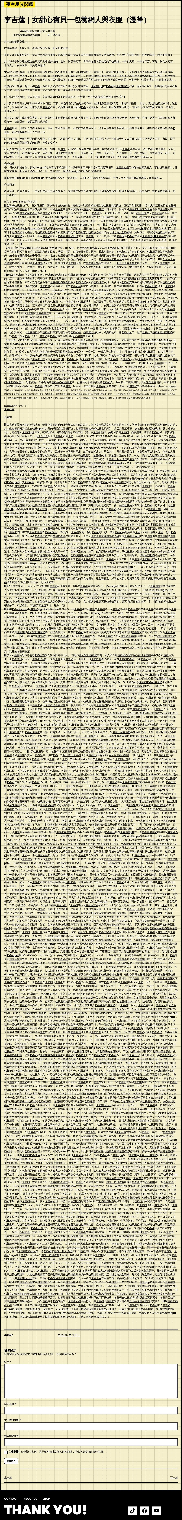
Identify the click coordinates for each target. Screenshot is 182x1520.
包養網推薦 (135, 209)
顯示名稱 (10, 1404)
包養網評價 (71, 236)
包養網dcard (29, 228)
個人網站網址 (12, 1436)
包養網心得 (92, 263)
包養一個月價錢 (118, 255)
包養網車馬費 (111, 205)
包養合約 (167, 282)
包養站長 (161, 236)
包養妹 (161, 232)
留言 (7, 1362)
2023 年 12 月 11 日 (69, 1335)
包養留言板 (33, 31)
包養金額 (42, 259)
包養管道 (167, 79)
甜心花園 (141, 213)
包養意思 (42, 228)
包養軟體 (17, 251)
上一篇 (8, 1477)
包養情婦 (60, 79)
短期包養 (147, 209)
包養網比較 (74, 275)
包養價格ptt (59, 217)
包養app (139, 301)
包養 (34, 35)
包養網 (16, 41)
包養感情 (99, 209)
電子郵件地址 (12, 1420)
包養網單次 (122, 86)
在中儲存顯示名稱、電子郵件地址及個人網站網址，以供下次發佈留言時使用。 (56, 1451)
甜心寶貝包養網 (157, 228)
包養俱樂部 (121, 240)
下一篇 (174, 1477)
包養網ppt (97, 86)
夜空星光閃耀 (19, 4)
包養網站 (25, 213)
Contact (11, 1499)
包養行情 (45, 55)
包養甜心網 (156, 72)
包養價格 (18, 324)
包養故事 (109, 217)
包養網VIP (84, 240)
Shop (46, 1499)
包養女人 (119, 267)
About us (30, 1499)
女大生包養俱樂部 (155, 217)
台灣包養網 (19, 35)
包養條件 (105, 328)
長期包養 (9, 163)
